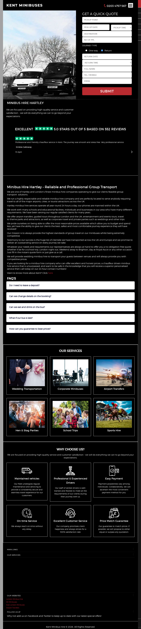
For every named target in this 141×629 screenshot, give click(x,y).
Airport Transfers (12, 608)
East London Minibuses (15, 605)
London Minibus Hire (14, 599)
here (50, 273)
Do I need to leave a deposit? (24, 285)
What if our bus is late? (21, 318)
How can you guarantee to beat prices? (30, 329)
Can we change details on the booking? (30, 296)
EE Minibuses (11, 602)
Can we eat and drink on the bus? (27, 307)
